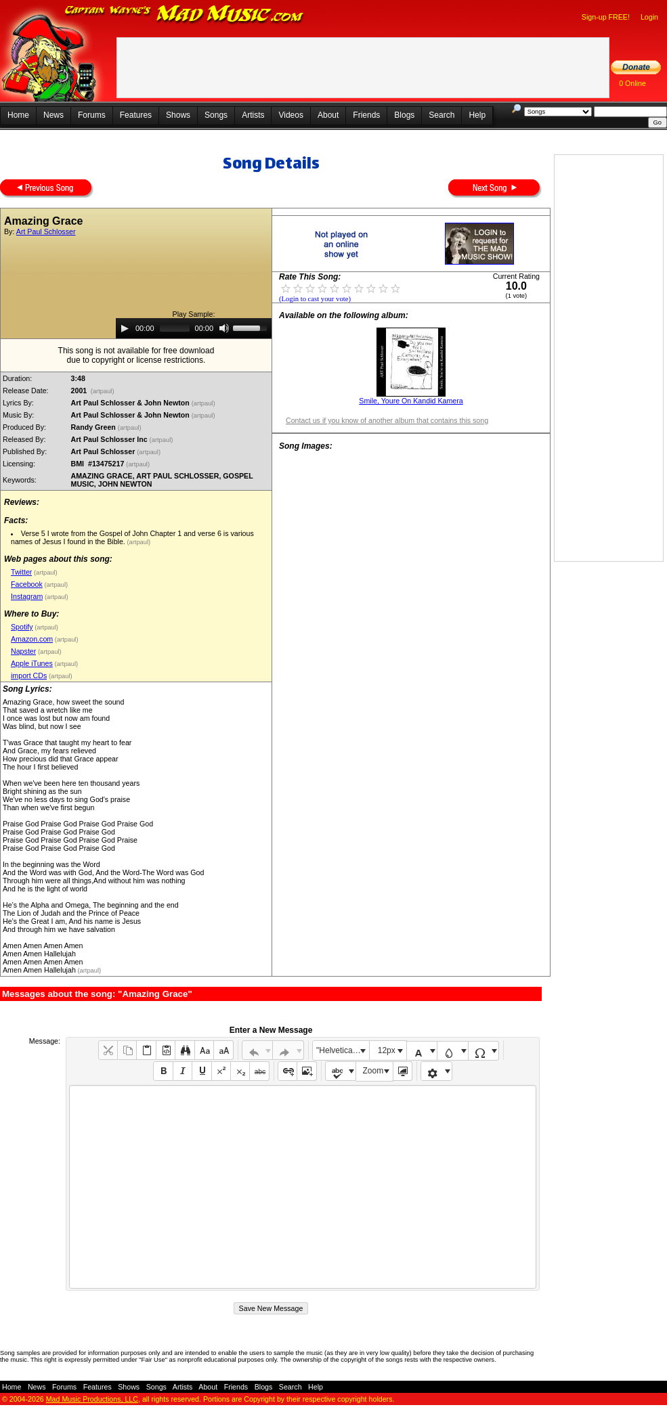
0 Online (632, 83)
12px (386, 1050)
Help (477, 115)
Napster (23, 651)
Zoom (373, 1070)
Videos (290, 115)
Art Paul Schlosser (46, 231)
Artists (253, 115)
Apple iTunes (32, 663)
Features (136, 115)
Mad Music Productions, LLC (92, 1399)
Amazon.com (32, 639)
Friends (366, 115)
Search (441, 115)
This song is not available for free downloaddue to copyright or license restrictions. (136, 355)
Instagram (27, 596)
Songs (216, 115)
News (53, 115)
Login (649, 17)
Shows (178, 115)
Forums (92, 115)
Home (18, 115)
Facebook (27, 584)
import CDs (29, 675)
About (328, 115)
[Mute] (224, 328)
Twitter (21, 572)
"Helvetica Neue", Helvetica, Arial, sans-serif (342, 1050)
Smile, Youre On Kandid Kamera (410, 401)
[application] (194, 328)
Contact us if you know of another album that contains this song (387, 420)
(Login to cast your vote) (315, 299)
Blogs (404, 115)
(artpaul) (102, 391)
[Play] (124, 328)
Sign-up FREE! (606, 17)
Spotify (22, 627)
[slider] (175, 328)
